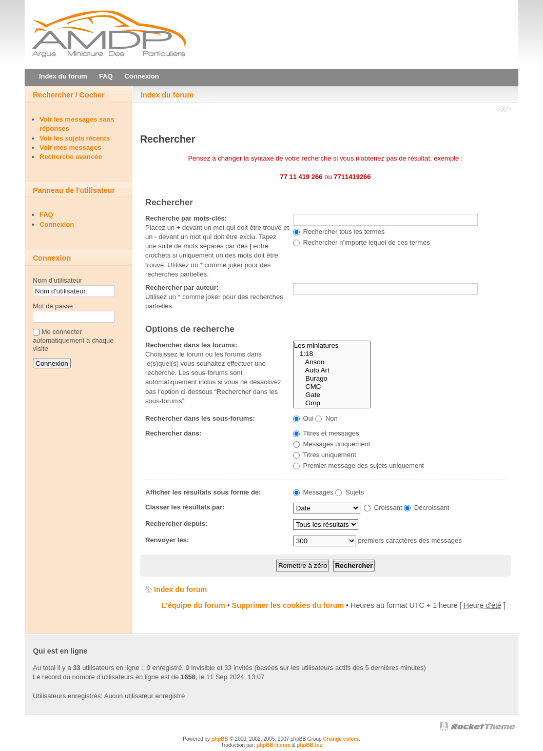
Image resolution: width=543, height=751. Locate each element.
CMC (332, 387)
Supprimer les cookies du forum (288, 605)
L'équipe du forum (193, 605)
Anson (332, 362)
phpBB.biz (309, 745)
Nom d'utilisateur (57, 280)
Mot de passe (53, 306)
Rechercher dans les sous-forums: (200, 418)
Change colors (340, 739)
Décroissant (426, 507)
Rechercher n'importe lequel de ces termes (361, 242)
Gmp (332, 403)
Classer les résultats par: (185, 507)
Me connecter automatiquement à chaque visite (73, 340)
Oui (303, 418)
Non (326, 418)
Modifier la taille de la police (503, 109)
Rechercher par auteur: (182, 287)
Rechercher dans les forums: (191, 345)
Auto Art (332, 370)
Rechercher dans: (173, 433)
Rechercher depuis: (176, 523)
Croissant (383, 507)
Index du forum (167, 95)
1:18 (332, 354)
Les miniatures (332, 346)
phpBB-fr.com (273, 745)
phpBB (219, 739)
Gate (332, 395)
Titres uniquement (324, 455)
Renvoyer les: (167, 540)
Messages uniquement (331, 444)
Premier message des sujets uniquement (358, 465)
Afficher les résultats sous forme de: (203, 492)
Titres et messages (326, 433)
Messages (313, 492)
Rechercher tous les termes (339, 231)
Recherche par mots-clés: (186, 218)
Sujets (349, 492)
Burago (332, 378)
